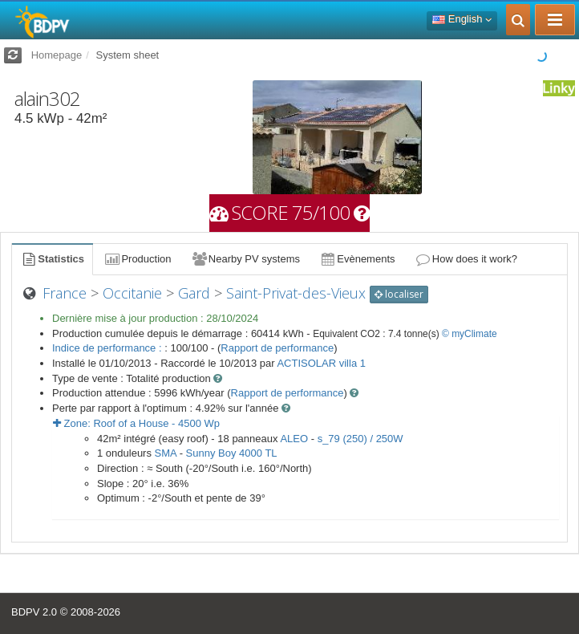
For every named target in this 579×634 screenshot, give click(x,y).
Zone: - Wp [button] (136, 423)
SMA (165, 453)
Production (137, 259)
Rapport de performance (277, 348)
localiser (399, 294)
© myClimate (469, 333)
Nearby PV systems (245, 259)
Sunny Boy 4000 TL (231, 453)
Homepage (57, 55)
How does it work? (466, 259)
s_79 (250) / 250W (360, 439)
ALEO (294, 439)
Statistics (52, 259)
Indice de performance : (108, 348)
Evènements (357, 259)
